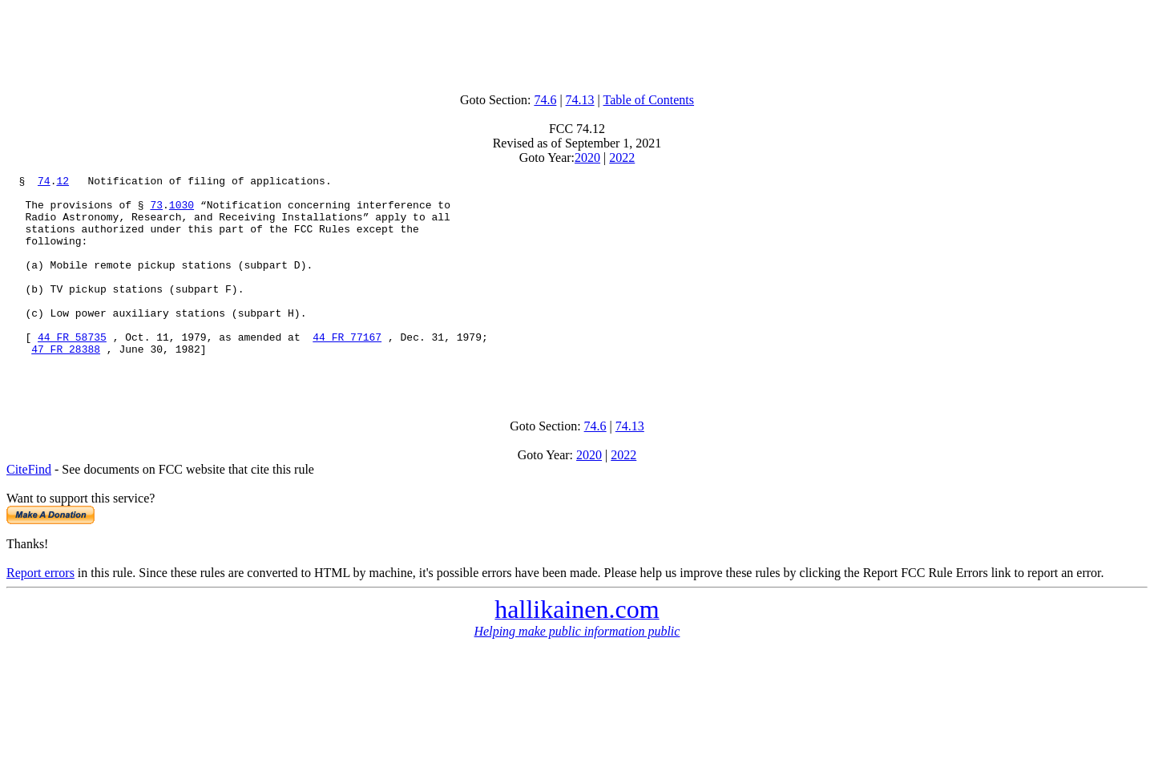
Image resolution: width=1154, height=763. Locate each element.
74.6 (545, 100)
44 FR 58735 (72, 370)
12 (62, 183)
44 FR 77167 (347, 370)
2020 (587, 157)
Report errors (40, 613)
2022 (622, 157)
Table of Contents (649, 100)
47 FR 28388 (65, 384)
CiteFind (28, 510)
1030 (181, 211)
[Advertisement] (577, 42)
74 (44, 183)
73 (156, 211)
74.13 (580, 100)
